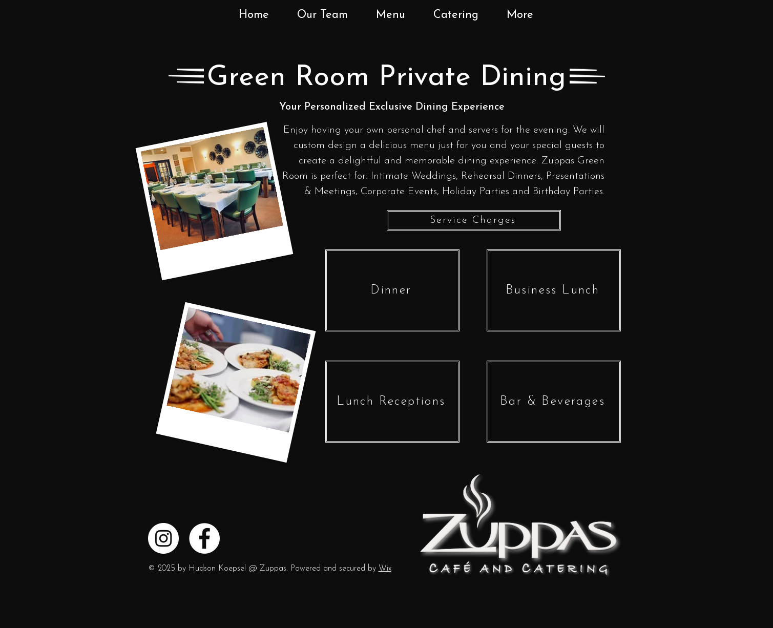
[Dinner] (392, 290)
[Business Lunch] (554, 290)
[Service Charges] (474, 220)
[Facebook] (204, 538)
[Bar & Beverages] (554, 402)
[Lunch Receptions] (392, 402)
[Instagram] (163, 538)
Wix (385, 568)
